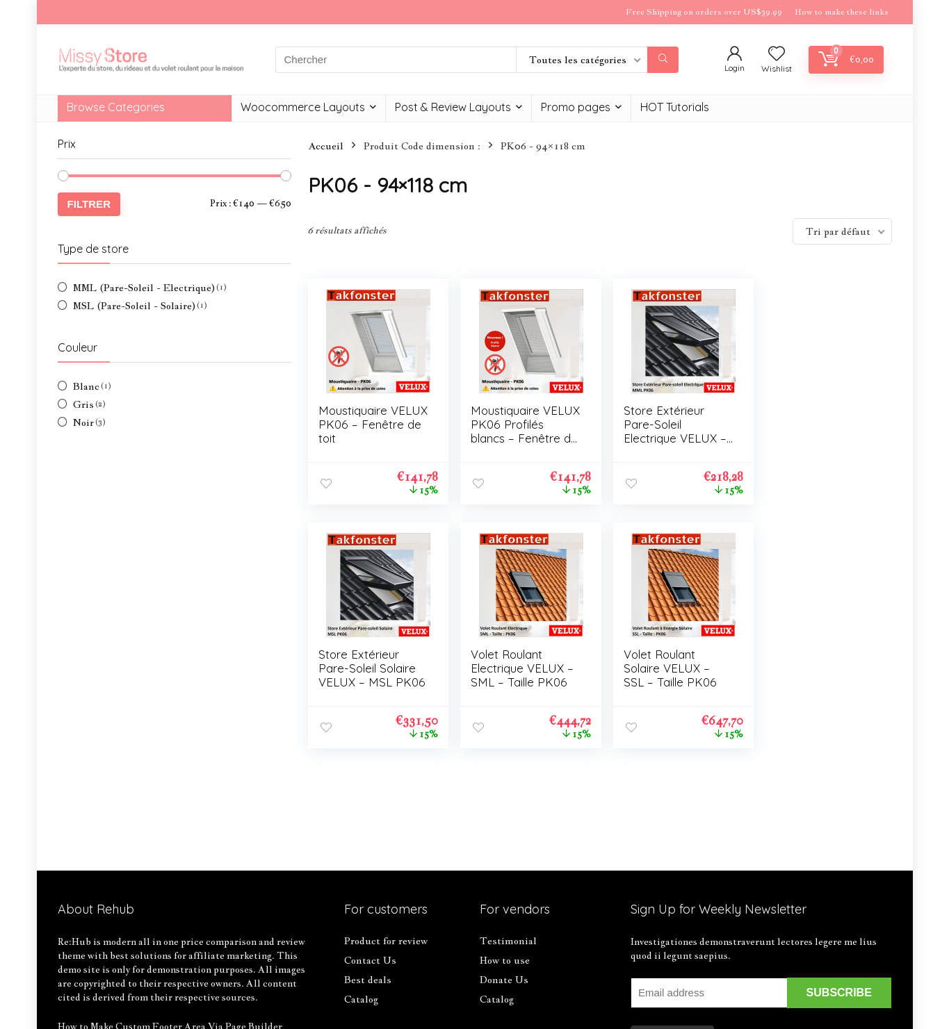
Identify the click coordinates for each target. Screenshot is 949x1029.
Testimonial (508, 941)
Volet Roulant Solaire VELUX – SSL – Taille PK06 (513, 668)
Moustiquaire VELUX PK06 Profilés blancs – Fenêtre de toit (510, 431)
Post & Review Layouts (453, 107)
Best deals (367, 979)
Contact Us (370, 960)
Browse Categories (116, 107)
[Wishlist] (776, 54)
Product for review (386, 941)
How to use (505, 960)
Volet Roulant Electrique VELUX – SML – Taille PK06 (369, 668)
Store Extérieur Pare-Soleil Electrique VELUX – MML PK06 (667, 431)
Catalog (361, 999)
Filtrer (89, 204)
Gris (83, 404)
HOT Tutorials (674, 107)
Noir (83, 422)
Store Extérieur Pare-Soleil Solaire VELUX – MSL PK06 (813, 431)
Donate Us (504, 979)
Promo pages (575, 107)
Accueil (325, 146)
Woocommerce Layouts (303, 107)
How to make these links (842, 11)
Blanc (86, 386)
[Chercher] (663, 60)
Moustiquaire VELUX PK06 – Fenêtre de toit (358, 424)
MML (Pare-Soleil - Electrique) (144, 287)
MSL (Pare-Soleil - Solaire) (134, 305)
